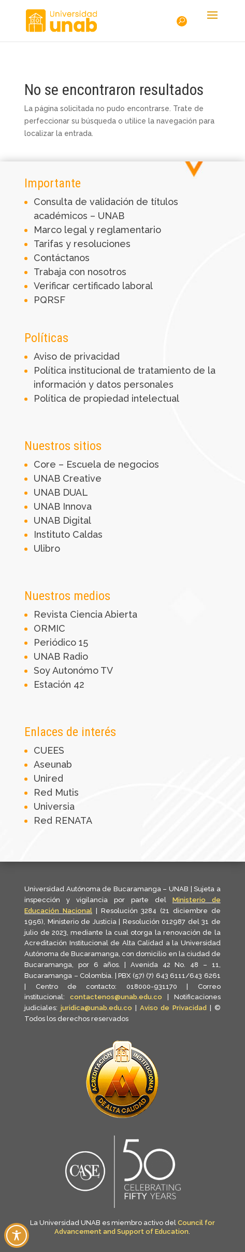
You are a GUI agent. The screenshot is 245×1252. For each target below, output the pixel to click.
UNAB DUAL (61, 492)
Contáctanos (62, 257)
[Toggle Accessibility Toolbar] (16, 1235)
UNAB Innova (63, 506)
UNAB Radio (61, 656)
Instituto (53, 534)
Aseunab (53, 764)
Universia (54, 806)
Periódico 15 (61, 642)
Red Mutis (56, 792)
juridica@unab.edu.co (96, 1008)
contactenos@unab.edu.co (116, 997)
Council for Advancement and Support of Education (134, 1227)
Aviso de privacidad (77, 356)
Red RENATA (63, 820)
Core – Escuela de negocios (96, 464)
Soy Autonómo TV (73, 670)
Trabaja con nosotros (80, 271)
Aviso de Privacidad (175, 1008)
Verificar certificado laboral (93, 285)
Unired (48, 778)
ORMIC (49, 628)
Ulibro (47, 548)
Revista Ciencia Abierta (85, 614)
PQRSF (49, 299)
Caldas (88, 534)
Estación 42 (59, 684)
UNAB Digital (62, 520)
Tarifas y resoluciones (82, 243)
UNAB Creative (68, 478)
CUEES (49, 750)
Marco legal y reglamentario (97, 229)
